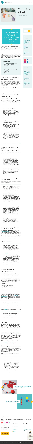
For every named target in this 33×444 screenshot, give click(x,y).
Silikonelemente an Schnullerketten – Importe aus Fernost (22, 387)
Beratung (14, 427)
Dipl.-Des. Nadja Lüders (8, 2)
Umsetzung (6, 73)
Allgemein (25, 15)
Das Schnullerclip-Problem (12, 401)
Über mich (25, 427)
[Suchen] (29, 31)
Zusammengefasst (6, 71)
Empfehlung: (6, 72)
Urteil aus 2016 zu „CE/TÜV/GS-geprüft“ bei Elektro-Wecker (12, 68)
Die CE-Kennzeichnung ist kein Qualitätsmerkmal (10, 63)
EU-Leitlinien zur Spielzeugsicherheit (27, 79)
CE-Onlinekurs (15, 429)
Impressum (30, 442)
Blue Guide (6, 309)
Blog (24, 426)
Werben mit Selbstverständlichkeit (9, 64)
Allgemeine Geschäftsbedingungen (17, 442)
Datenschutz (25, 442)
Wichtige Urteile (6, 65)
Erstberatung (15, 426)
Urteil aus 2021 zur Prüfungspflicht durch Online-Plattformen (11, 70)
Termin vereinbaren (5, 433)
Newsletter (14, 431)
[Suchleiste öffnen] (29, 2)
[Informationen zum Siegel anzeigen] (30, 439)
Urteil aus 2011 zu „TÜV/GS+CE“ (9, 66)
